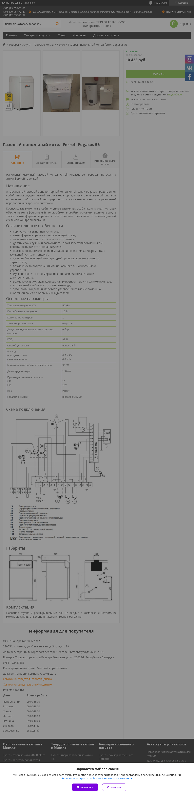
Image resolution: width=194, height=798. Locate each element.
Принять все (85, 787)
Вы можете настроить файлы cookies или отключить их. (95, 778)
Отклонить (114, 787)
